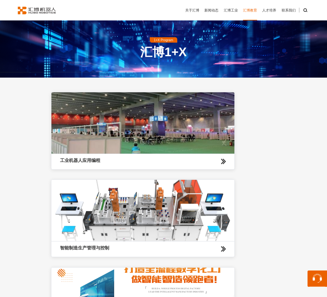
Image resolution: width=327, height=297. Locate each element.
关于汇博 (192, 10)
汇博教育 (250, 10)
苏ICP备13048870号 (243, 289)
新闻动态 (211, 10)
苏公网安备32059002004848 (190, 289)
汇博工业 (231, 10)
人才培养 (269, 10)
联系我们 (289, 10)
